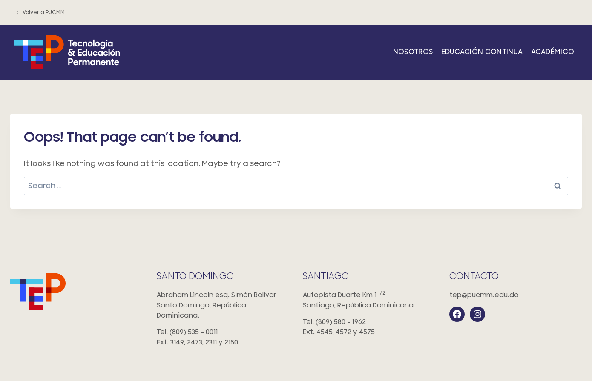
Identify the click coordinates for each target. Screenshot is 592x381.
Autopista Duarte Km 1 (369, 300)
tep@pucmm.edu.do (484, 295)
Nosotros (413, 52)
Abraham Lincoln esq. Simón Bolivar (223, 306)
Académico (553, 52)
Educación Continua (482, 52)
